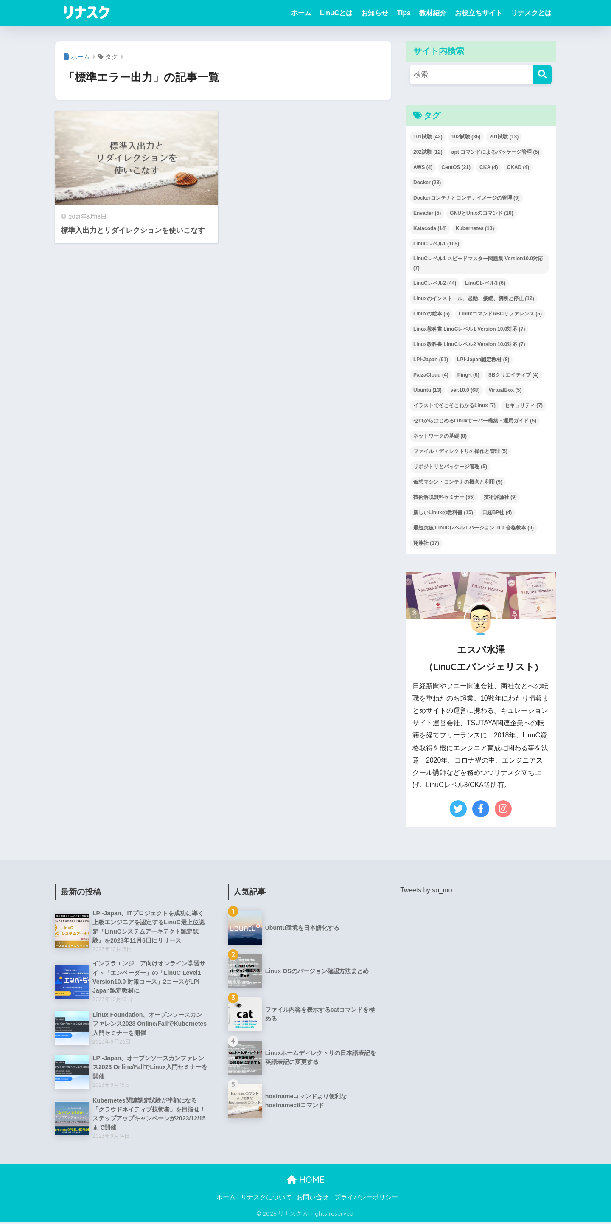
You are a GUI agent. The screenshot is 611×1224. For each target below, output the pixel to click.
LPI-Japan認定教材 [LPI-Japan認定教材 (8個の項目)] (483, 360)
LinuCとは (336, 13)
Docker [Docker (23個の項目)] (427, 183)
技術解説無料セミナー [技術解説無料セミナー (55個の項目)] (444, 497)
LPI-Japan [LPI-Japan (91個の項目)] (430, 360)
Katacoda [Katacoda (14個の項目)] (430, 228)
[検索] (542, 74)
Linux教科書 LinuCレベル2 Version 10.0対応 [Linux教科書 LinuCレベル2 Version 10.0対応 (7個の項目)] (469, 344)
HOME (306, 1181)
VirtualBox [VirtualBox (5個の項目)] (504, 390)
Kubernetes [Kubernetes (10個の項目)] (475, 228)
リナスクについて (266, 1199)
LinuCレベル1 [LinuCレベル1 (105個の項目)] (436, 244)
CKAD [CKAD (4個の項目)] (518, 167)
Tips (404, 13)
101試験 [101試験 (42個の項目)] (428, 137)
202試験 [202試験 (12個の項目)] (428, 152)
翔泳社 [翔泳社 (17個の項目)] (426, 543)
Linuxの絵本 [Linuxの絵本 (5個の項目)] (431, 314)
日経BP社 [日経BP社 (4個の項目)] (497, 512)
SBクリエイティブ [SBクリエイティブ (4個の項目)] (513, 375)
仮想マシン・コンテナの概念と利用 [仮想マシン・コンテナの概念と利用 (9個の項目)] (457, 482)
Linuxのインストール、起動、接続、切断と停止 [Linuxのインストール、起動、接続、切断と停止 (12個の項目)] (473, 298)
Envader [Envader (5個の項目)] (427, 213)
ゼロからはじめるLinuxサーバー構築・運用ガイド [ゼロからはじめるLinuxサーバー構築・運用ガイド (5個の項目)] (474, 421)
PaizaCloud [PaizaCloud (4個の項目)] (430, 375)
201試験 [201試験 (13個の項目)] (504, 137)
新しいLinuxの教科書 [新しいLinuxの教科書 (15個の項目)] (443, 512)
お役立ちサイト (478, 13)
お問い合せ (312, 1199)
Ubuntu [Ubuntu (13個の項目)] (427, 390)
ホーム (301, 13)
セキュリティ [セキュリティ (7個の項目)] (523, 405)
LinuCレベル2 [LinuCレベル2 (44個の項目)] (434, 283)
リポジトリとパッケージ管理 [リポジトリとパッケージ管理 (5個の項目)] (450, 467)
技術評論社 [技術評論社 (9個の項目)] (500, 497)
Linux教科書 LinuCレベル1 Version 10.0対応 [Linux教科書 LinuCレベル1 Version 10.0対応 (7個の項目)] (469, 329)
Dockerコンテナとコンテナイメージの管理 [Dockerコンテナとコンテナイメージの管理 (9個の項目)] (466, 198)
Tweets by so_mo (426, 890)
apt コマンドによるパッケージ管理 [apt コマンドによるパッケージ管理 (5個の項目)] (495, 152)
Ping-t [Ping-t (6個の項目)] (468, 375)
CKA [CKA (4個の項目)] (488, 167)
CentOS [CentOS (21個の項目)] (456, 167)
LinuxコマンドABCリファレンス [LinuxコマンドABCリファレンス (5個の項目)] (500, 314)
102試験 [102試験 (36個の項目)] (466, 137)
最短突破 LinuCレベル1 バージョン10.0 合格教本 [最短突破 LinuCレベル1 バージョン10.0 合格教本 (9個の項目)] (473, 528)
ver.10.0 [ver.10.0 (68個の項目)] (465, 390)
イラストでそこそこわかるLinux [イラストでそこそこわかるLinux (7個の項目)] (454, 405)
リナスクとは (531, 13)
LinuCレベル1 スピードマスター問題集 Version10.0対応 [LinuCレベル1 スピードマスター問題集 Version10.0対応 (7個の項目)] (478, 263)
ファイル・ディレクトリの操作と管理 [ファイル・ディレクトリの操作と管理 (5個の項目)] (460, 451)
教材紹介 (432, 13)
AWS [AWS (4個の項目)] (422, 167)
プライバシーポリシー (366, 1199)
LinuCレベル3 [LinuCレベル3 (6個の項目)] (485, 283)
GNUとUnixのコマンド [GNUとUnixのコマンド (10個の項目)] (481, 213)
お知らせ (374, 13)
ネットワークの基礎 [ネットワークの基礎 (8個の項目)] (440, 436)
